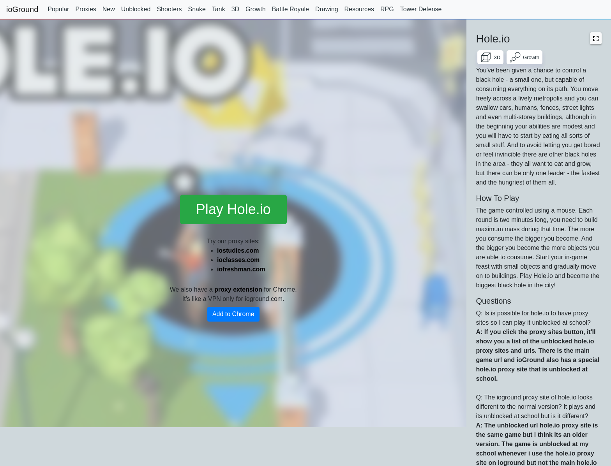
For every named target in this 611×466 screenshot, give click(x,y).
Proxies (85, 9)
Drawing (326, 9)
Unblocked (136, 9)
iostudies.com (238, 250)
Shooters (169, 9)
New (108, 9)
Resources (359, 9)
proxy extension (238, 289)
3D (235, 9)
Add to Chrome (233, 314)
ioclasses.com (238, 260)
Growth (255, 9)
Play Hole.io (233, 209)
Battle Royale (290, 9)
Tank (218, 9)
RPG (387, 9)
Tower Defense (421, 9)
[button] (596, 38)
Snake (196, 9)
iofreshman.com (241, 269)
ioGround (22, 9)
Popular (58, 9)
